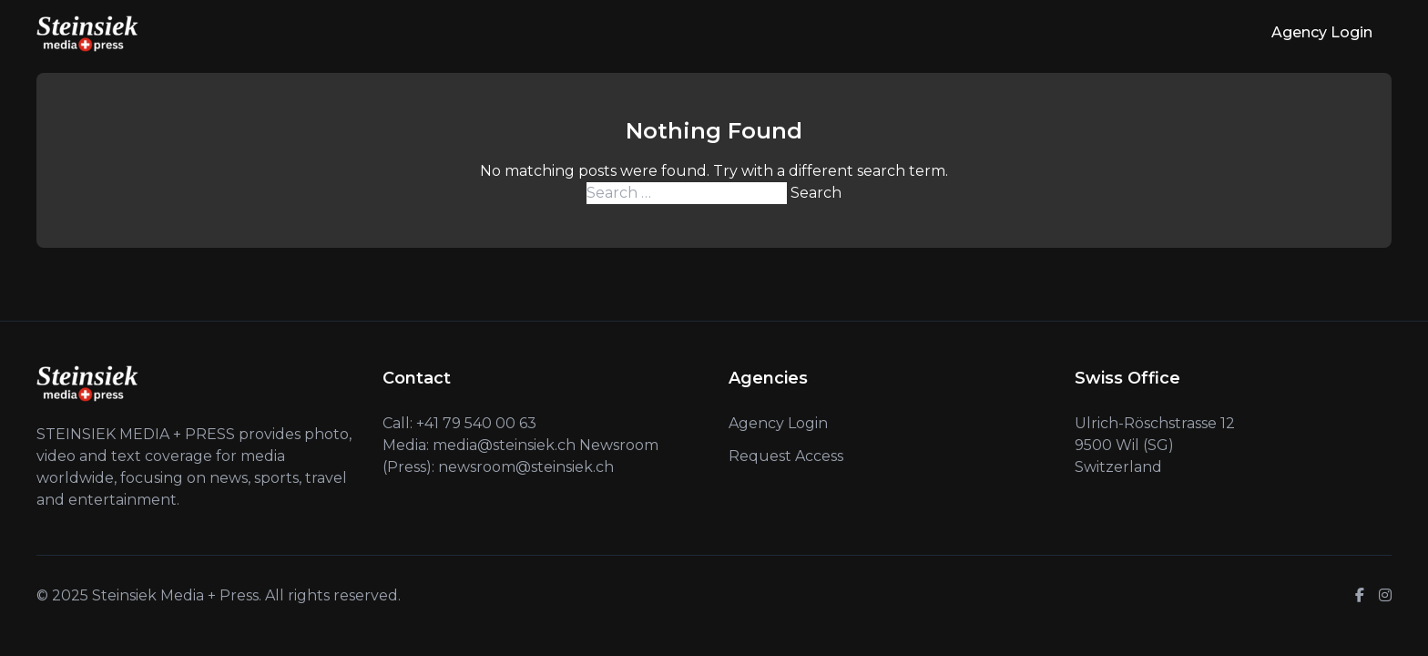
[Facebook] (1359, 596)
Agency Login (1321, 32)
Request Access (786, 456)
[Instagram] (1385, 596)
